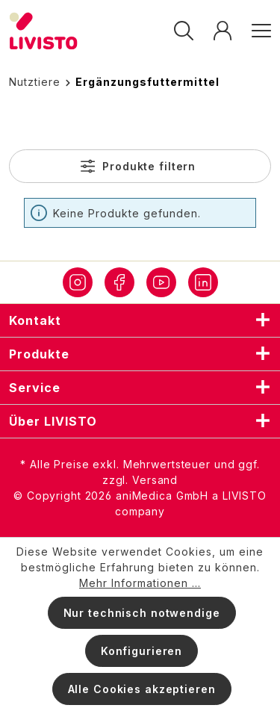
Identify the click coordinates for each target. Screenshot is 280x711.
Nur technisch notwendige (141, 612)
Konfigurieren (141, 651)
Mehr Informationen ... (140, 583)
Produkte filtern (138, 166)
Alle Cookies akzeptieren (142, 689)
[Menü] (256, 31)
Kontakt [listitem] (140, 320)
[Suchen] (183, 31)
